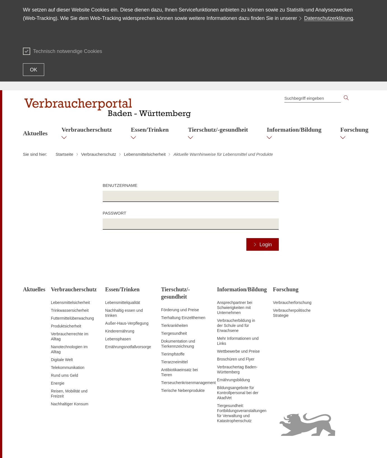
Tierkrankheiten (174, 325)
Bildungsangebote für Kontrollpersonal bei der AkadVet (237, 392)
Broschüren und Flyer (235, 359)
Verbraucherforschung (292, 302)
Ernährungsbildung (233, 380)
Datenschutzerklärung (328, 18)
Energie (57, 383)
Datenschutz (331, 447)
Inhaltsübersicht (251, 447)
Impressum (354, 447)
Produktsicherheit (66, 326)
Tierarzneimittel (174, 362)
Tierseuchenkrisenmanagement (188, 382)
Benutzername (120, 185)
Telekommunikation (67, 367)
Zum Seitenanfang (39, 447)
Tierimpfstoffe (173, 354)
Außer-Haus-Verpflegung (126, 323)
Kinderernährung (119, 331)
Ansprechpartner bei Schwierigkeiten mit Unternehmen (234, 307)
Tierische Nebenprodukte (183, 390)
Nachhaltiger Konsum (69, 404)
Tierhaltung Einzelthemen (183, 317)
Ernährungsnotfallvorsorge (128, 347)
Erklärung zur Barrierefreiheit (292, 447)
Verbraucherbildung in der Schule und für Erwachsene (236, 325)
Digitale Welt (62, 359)
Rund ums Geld (64, 375)
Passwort (114, 213)
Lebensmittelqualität (122, 302)
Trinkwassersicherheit (70, 310)
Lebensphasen (118, 339)
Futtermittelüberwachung (72, 318)
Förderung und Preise (180, 310)
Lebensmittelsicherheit (70, 302)
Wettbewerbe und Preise (238, 351)
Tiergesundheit (174, 333)
